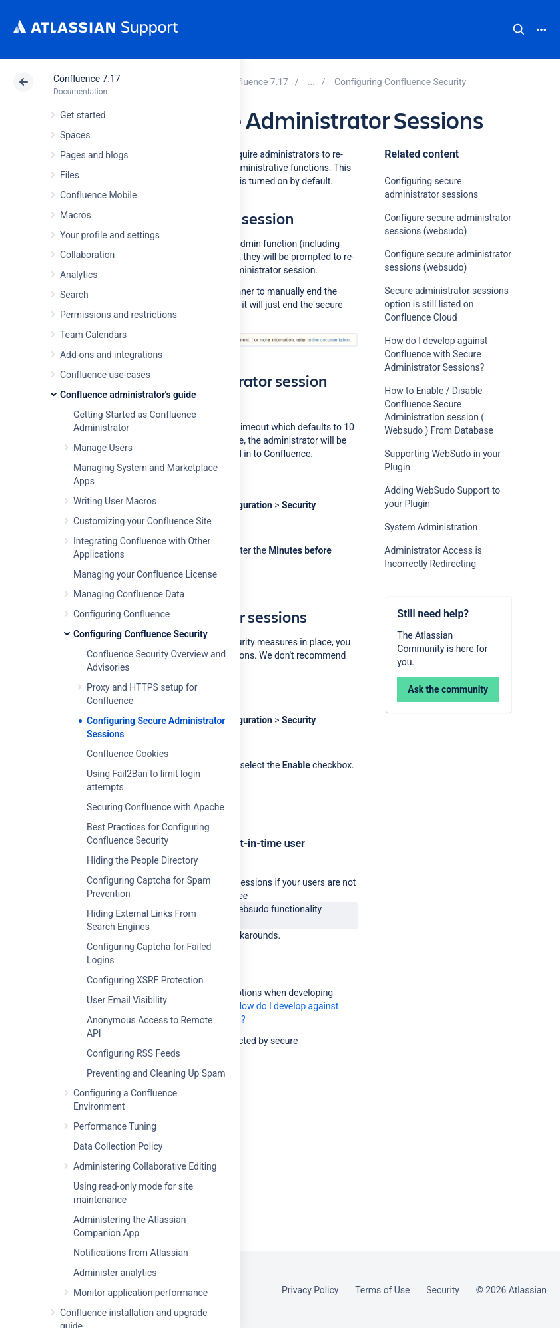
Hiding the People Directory (142, 860)
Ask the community (448, 689)
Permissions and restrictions (118, 314)
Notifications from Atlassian (130, 1252)
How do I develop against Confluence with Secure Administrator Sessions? (435, 354)
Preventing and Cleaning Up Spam (156, 1073)
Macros (75, 215)
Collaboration (87, 254)
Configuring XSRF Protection (145, 980)
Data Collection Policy (117, 1146)
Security (442, 1290)
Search (518, 29)
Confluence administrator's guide (128, 394)
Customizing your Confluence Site (142, 521)
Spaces (75, 135)
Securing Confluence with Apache (155, 807)
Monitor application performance (140, 1292)
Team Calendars (93, 334)
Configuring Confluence (121, 614)
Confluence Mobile (98, 195)
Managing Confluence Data (128, 594)
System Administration (430, 527)
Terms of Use (382, 1290)
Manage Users (103, 447)
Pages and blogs (94, 155)
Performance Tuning (114, 1126)
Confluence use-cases (105, 374)
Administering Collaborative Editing (145, 1166)
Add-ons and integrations (111, 354)
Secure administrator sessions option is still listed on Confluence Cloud (446, 304)
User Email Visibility (127, 1000)
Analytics (78, 274)
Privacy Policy (310, 1290)
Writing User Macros (114, 501)
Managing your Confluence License (145, 574)
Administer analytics (114, 1272)
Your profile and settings (110, 235)
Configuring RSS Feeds (133, 1053)
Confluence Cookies (127, 753)
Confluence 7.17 (86, 78)
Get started (83, 115)
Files (69, 175)
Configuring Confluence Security (140, 634)
